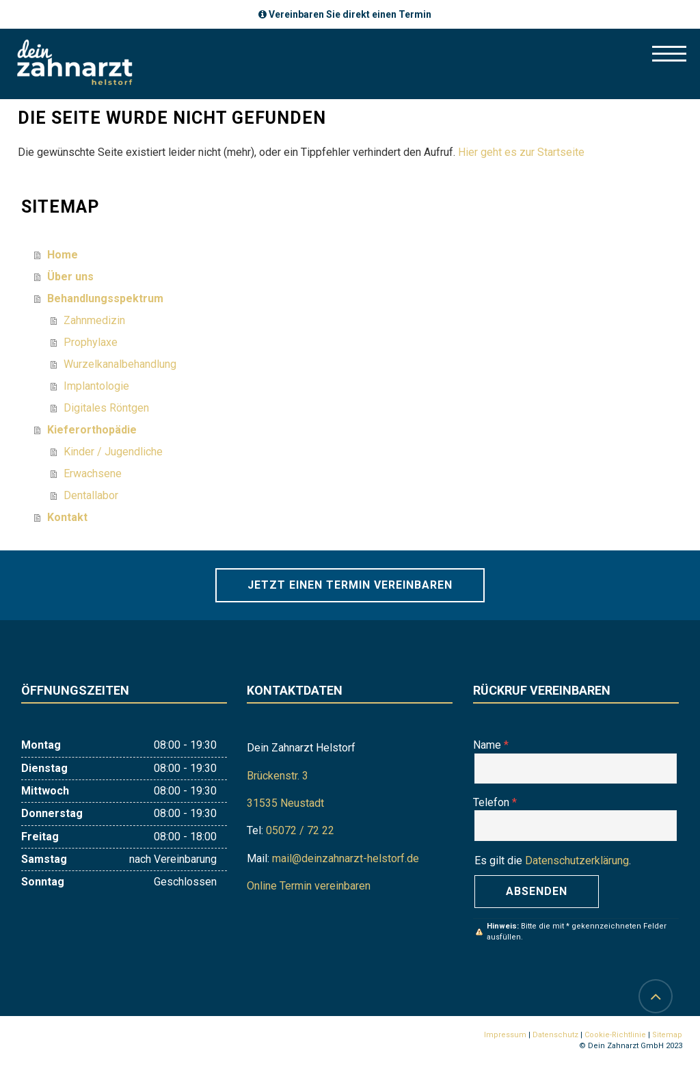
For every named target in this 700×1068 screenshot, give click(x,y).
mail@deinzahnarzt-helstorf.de (345, 858)
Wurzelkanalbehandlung (120, 364)
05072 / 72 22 (300, 830)
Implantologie (96, 385)
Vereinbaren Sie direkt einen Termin (350, 14)
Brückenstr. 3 (277, 775)
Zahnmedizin (94, 320)
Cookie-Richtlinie (615, 1034)
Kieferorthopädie (92, 429)
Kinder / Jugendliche (113, 451)
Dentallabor (91, 495)
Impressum (505, 1034)
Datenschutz (555, 1034)
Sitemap (667, 1034)
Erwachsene (93, 473)
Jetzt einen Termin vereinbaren (350, 584)
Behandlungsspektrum (105, 298)
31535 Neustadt (285, 803)
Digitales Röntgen (106, 407)
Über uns (70, 276)
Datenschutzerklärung (577, 860)
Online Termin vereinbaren (309, 885)
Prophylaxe (91, 342)
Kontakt (67, 517)
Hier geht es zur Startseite (521, 152)
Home (62, 254)
